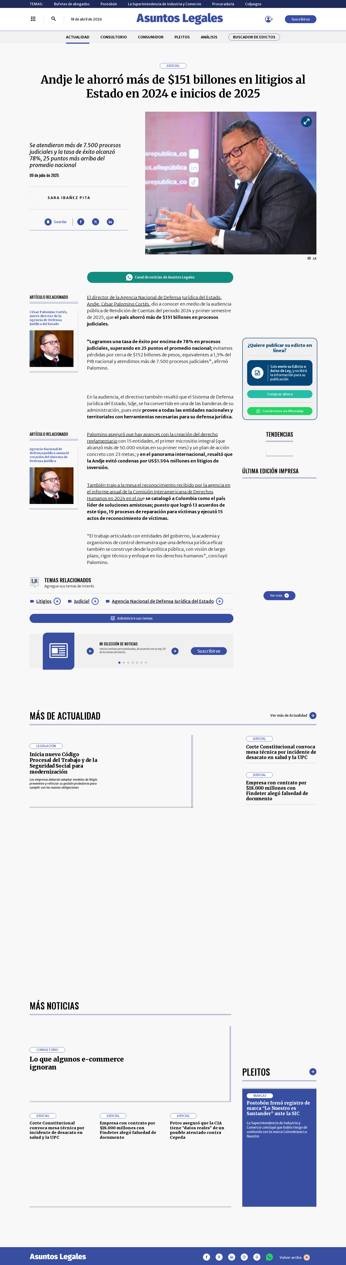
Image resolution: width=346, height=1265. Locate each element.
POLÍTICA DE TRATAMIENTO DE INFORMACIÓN (199, 1204)
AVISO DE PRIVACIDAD (194, 1193)
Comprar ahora (280, 394)
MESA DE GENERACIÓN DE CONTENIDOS (194, 1182)
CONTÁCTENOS (132, 1182)
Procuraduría (223, 4)
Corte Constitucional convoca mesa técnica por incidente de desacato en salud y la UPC (281, 752)
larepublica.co (48, 1246)
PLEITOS (182, 37)
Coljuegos (253, 4)
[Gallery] (133, 648)
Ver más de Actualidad (293, 715)
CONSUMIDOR (151, 37)
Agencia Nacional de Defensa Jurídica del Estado (163, 601)
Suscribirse (300, 19)
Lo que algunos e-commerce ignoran (77, 924)
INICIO (35, 1180)
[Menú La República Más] (33, 19)
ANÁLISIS (209, 37)
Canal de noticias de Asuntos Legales (160, 277)
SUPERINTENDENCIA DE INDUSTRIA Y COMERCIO (196, 1217)
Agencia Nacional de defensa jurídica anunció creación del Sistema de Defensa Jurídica (49, 455)
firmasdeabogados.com (207, 1246)
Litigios (43, 601)
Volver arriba (295, 1118)
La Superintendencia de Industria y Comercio (164, 4)
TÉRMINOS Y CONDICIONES (142, 1204)
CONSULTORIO (113, 37)
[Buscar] (53, 19)
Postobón (109, 4)
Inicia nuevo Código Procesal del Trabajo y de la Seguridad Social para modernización (63, 763)
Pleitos (256, 932)
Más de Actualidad (65, 715)
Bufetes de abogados (72, 4)
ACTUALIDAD (77, 37)
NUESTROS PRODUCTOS (139, 1193)
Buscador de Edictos (254, 37)
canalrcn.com (259, 1246)
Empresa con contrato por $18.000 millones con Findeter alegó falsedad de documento (277, 790)
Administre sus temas (132, 618)
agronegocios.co (91, 1246)
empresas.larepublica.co (145, 1246)
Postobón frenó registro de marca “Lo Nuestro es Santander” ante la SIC (278, 969)
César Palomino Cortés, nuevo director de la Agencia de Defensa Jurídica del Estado (49, 318)
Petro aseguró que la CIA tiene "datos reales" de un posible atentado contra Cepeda (197, 991)
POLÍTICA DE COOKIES (138, 1218)
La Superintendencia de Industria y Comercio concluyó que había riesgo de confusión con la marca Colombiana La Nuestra (277, 990)
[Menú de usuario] (268, 19)
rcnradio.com (299, 1246)
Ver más (279, 595)
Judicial (81, 601)
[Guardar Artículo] (55, 222)
